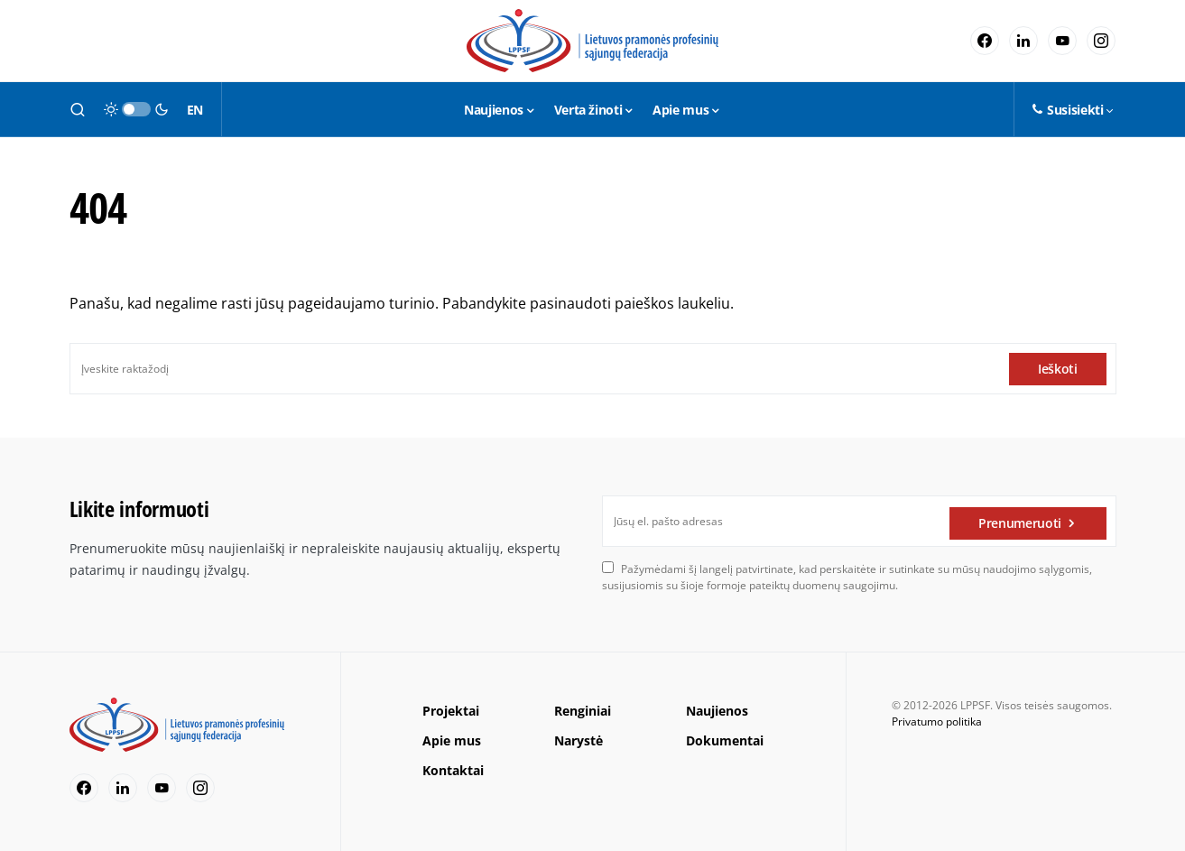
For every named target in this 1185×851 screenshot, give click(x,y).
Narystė (578, 740)
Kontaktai (453, 770)
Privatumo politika (937, 721)
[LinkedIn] (1023, 41)
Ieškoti (1058, 368)
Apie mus (451, 740)
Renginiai (582, 710)
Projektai (450, 710)
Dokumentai (725, 740)
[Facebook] (984, 41)
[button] (77, 109)
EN (195, 109)
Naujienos (717, 710)
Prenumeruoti (1019, 521)
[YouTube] (1062, 41)
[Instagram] (1101, 41)
